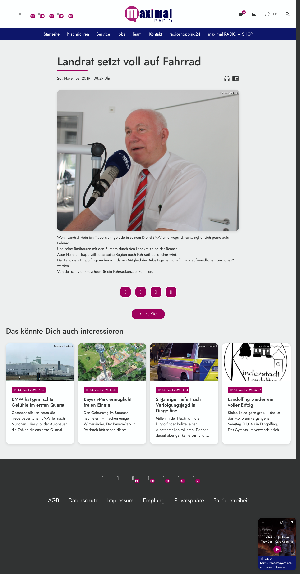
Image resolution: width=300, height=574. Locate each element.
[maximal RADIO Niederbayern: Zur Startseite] (148, 14)
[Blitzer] (241, 14)
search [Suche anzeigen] (288, 14)
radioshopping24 (184, 34)
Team (137, 34)
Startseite (52, 34)
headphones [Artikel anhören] (227, 78)
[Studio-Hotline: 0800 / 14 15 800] (20, 14)
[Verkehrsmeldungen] (254, 14)
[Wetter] (271, 14)
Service (103, 34)
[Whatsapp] (29, 14)
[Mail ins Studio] (10, 14)
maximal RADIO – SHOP (230, 34)
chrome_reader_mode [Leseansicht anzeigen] (235, 78)
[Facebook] (39, 14)
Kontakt (155, 34)
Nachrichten (78, 34)
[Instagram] (48, 14)
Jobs (121, 34)
